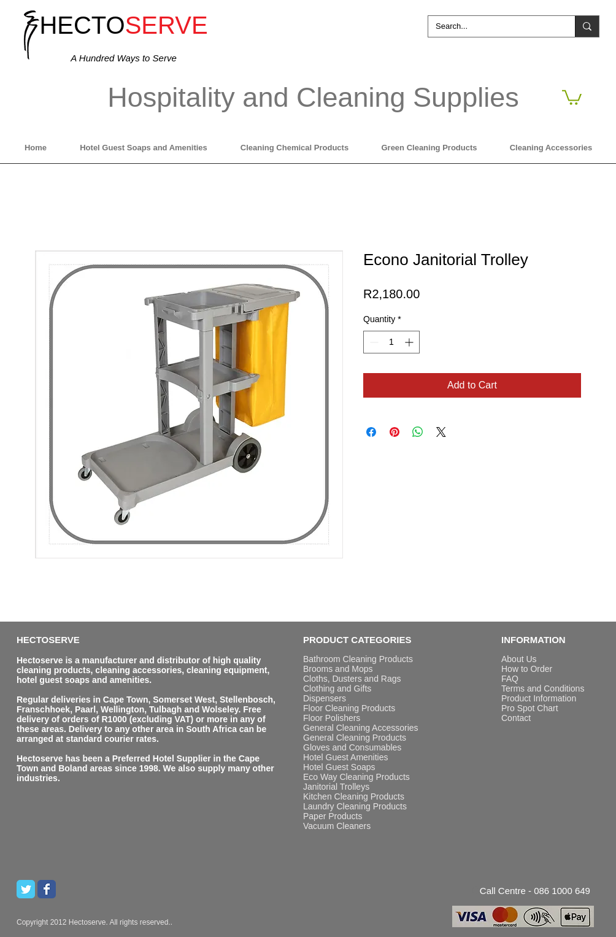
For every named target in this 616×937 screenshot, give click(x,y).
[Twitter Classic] (26, 889)
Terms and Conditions (542, 688)
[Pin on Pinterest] (394, 432)
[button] (572, 96)
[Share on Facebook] (371, 432)
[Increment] (410, 342)
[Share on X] (441, 432)
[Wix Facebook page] (46, 889)
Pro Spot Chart (529, 708)
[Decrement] (372, 342)
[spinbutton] (391, 342)
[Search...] (492, 26)
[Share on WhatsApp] (417, 432)
